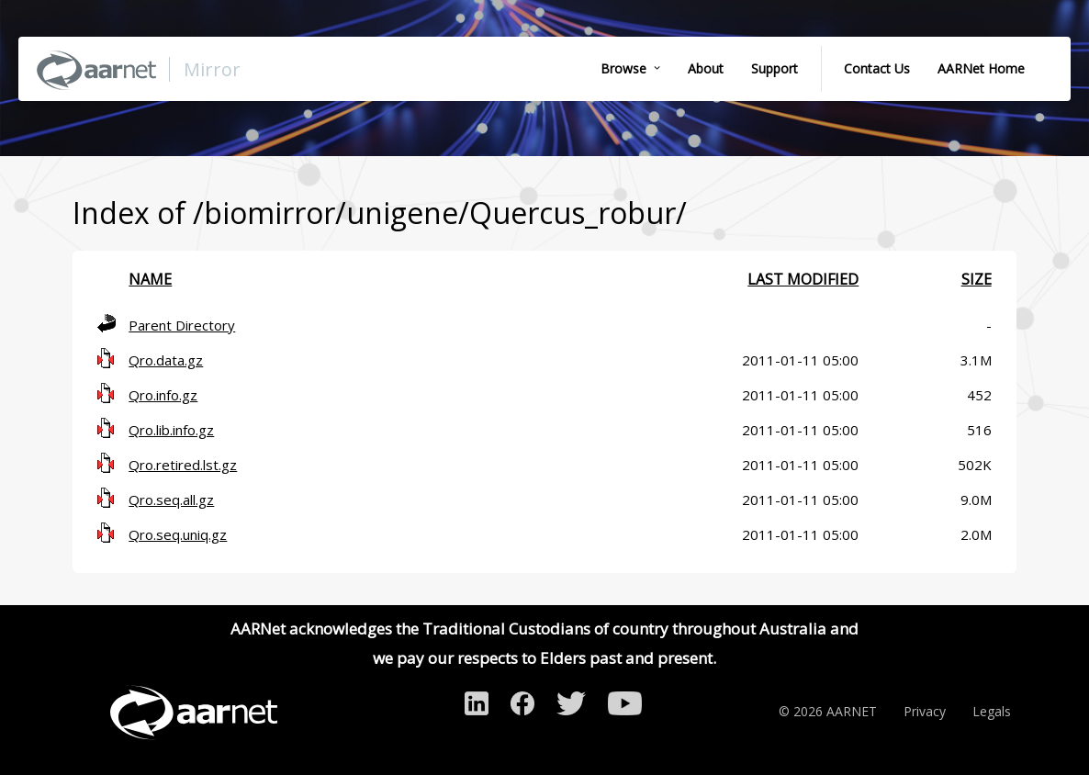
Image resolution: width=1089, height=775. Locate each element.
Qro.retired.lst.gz (183, 464)
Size (976, 279)
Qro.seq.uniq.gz (178, 534)
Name (150, 279)
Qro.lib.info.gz (171, 430)
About (706, 68)
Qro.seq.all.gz (171, 499)
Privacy (925, 711)
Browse (623, 68)
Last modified (803, 279)
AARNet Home (981, 68)
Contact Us (877, 68)
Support (774, 68)
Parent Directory (182, 325)
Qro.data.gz (166, 360)
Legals (991, 711)
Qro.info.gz (163, 395)
